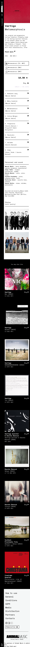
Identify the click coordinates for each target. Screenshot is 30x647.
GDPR (7, 603)
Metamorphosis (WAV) (13, 67)
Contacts (10, 618)
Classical (2, 22)
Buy (24, 83)
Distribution (12, 611)
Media (8, 607)
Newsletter (11, 627)
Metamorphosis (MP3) (13, 71)
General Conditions (11, 598)
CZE (2, 15)
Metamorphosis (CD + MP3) (15, 63)
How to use (11, 593)
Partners (10, 614)
